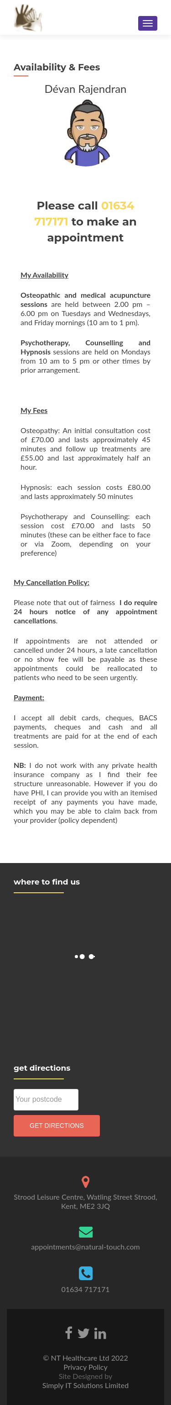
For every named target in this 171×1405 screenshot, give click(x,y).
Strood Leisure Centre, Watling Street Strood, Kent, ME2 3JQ (85, 1201)
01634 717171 (85, 1289)
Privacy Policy (85, 1366)
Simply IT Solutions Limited (85, 1385)
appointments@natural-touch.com (85, 1246)
